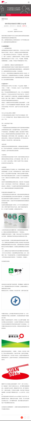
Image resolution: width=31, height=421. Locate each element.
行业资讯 (9, 15)
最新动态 (3, 15)
